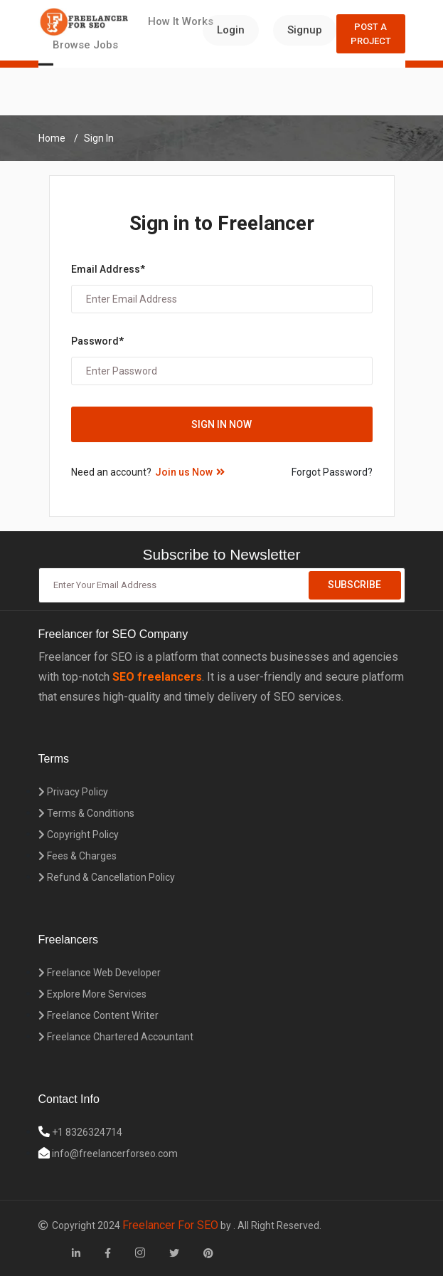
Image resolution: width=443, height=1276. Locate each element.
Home (51, 138)
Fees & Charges (77, 856)
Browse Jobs (85, 44)
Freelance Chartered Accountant (115, 1036)
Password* (97, 341)
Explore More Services (92, 994)
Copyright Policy (78, 834)
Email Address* (108, 269)
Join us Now (190, 472)
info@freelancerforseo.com (114, 1153)
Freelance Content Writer (98, 1015)
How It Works (180, 21)
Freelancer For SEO (170, 1225)
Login (231, 29)
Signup (304, 29)
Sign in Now (221, 424)
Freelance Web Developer (99, 972)
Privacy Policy (73, 792)
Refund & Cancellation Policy (106, 877)
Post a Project (371, 33)
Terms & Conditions (86, 813)
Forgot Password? (332, 472)
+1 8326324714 (86, 1132)
